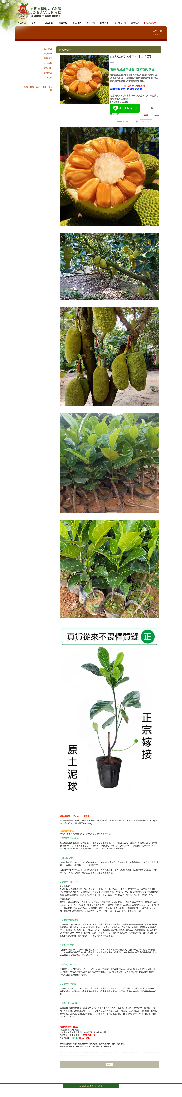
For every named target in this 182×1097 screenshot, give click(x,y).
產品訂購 (49, 23)
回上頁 (109, 1064)
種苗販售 (104, 23)
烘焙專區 (48, 68)
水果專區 (48, 63)
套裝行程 (91, 23)
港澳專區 (48, 77)
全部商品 (48, 49)
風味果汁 (48, 58)
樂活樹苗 (48, 82)
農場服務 (35, 23)
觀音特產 (48, 73)
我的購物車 (150, 23)
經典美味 (48, 53)
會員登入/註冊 (120, 23)
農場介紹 (22, 23)
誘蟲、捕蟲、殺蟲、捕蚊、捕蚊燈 (38, 88)
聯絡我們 (135, 23)
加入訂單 (146, 121)
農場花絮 (63, 23)
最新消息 (77, 23)
